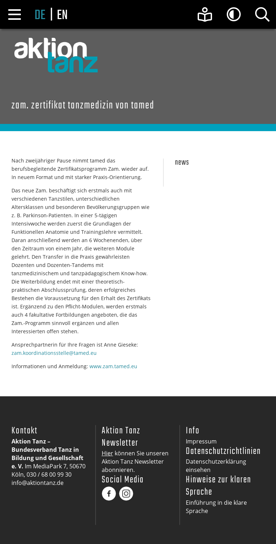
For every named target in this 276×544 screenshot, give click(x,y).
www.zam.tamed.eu (113, 366)
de (39, 15)
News (182, 163)
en (62, 15)
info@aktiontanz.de (38, 483)
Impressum (201, 441)
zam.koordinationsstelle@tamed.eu (54, 352)
